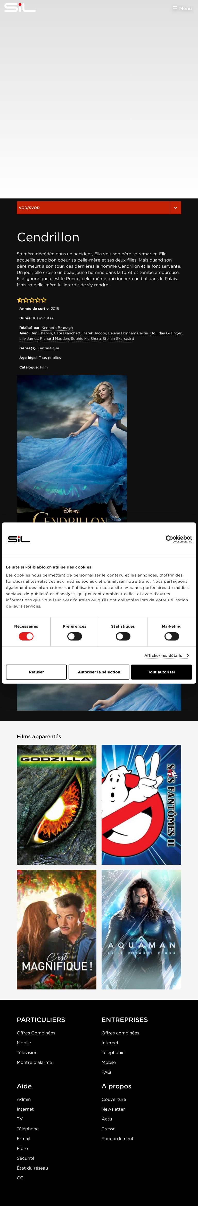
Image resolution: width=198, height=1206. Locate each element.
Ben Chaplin (41, 333)
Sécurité (26, 1158)
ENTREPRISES (125, 1020)
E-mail (23, 1138)
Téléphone (28, 1128)
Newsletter (113, 1109)
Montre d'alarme (34, 1062)
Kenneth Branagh (57, 328)
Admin (24, 1099)
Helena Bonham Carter (128, 333)
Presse (109, 1128)
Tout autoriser (161, 672)
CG (20, 1177)
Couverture (114, 1099)
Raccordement (118, 1138)
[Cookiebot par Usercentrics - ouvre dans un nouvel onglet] (169, 539)
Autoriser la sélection (99, 672)
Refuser (36, 672)
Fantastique (48, 348)
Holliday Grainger (166, 333)
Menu (185, 8)
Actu (107, 1118)
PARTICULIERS (41, 1020)
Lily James (28, 338)
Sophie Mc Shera (86, 338)
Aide (24, 1086)
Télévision (27, 1052)
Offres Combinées (36, 1032)
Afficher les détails (163, 655)
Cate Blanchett (67, 333)
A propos (116, 1086)
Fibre (22, 1148)
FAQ (106, 1072)
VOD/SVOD (99, 207)
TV (20, 1118)
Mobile (24, 1042)
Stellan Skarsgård (118, 338)
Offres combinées (120, 1032)
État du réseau (32, 1168)
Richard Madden (54, 338)
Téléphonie (113, 1052)
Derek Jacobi (94, 333)
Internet (110, 1042)
